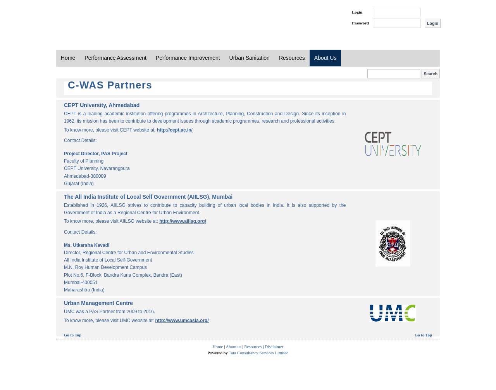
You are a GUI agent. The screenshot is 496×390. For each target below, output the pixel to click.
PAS (82, 18)
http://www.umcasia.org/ (181, 320)
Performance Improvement (188, 58)
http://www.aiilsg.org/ (182, 221)
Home (68, 58)
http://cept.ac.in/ (175, 130)
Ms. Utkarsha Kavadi (86, 245)
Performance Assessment (115, 58)
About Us (325, 58)
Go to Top (72, 335)
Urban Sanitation (249, 58)
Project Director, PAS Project (95, 153)
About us (233, 346)
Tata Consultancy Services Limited (258, 352)
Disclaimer (274, 346)
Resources (292, 58)
